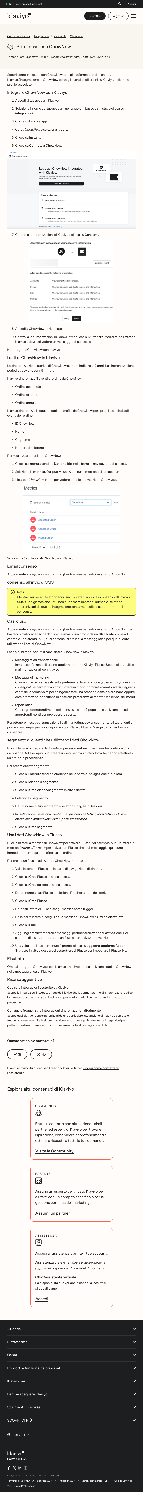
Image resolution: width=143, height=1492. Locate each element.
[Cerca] (119, 3)
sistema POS (34, 639)
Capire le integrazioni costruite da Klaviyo (37, 987)
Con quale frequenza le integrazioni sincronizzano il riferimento (54, 1010)
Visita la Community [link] (54, 1151)
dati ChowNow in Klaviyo (55, 558)
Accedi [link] (41, 1298)
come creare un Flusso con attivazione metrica (75, 938)
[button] (71, 190)
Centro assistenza (18, 36)
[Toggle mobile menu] (133, 16)
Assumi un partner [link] (52, 1213)
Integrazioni (41, 36)
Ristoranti (60, 36)
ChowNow (76, 36)
